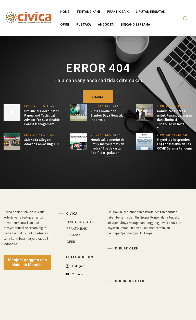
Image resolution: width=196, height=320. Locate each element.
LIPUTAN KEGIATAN (39, 106)
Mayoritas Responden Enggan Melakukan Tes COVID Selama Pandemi (174, 144)
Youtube (77, 274)
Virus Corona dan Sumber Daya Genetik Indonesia (107, 115)
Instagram (78, 266)
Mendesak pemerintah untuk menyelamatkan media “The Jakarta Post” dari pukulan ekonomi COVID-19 (107, 148)
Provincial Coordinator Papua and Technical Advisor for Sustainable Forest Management (42, 117)
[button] (185, 18)
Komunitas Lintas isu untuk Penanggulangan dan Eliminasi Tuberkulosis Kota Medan (174, 120)
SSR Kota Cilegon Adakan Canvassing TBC (42, 142)
